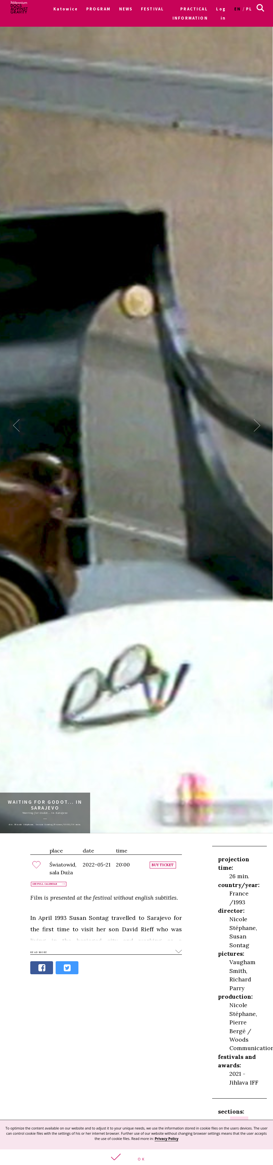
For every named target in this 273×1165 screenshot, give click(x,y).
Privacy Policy (166, 1138)
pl (249, 8)
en (237, 8)
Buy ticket (163, 865)
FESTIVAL (152, 8)
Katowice (65, 8)
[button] (136, 1157)
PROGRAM (98, 8)
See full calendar (44, 884)
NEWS (126, 8)
